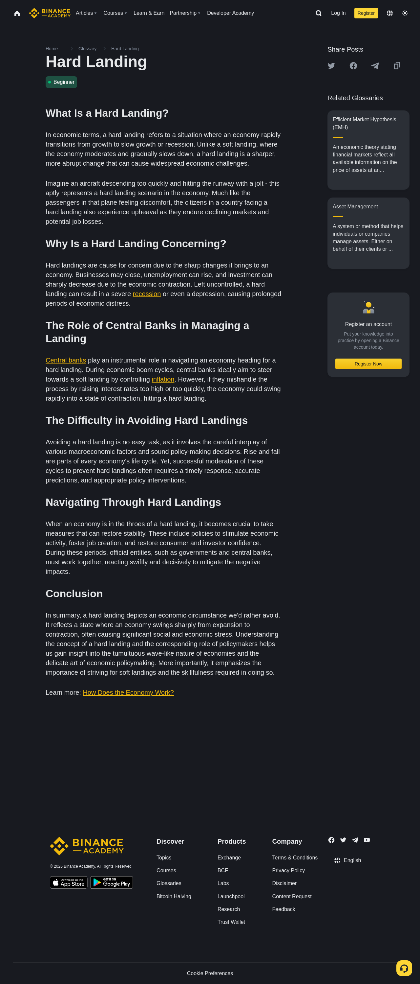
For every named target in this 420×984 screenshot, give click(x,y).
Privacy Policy (288, 870)
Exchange (229, 857)
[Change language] (390, 13)
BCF (223, 870)
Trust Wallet (231, 922)
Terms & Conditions (295, 857)
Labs (223, 883)
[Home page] (50, 13)
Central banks (66, 360)
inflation (163, 379)
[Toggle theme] (405, 13)
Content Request (292, 896)
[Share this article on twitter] (331, 66)
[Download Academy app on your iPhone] (69, 883)
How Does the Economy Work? (128, 692)
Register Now (368, 363)
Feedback (283, 909)
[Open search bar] (317, 13)
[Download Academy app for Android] (111, 883)
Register (366, 13)
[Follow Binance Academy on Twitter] (343, 840)
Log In (338, 13)
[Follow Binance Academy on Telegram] (355, 840)
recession (147, 293)
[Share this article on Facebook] (353, 66)
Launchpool (231, 896)
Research (229, 909)
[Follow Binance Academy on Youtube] (367, 840)
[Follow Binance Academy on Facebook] (331, 840)
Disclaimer (284, 883)
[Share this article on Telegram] (375, 66)
